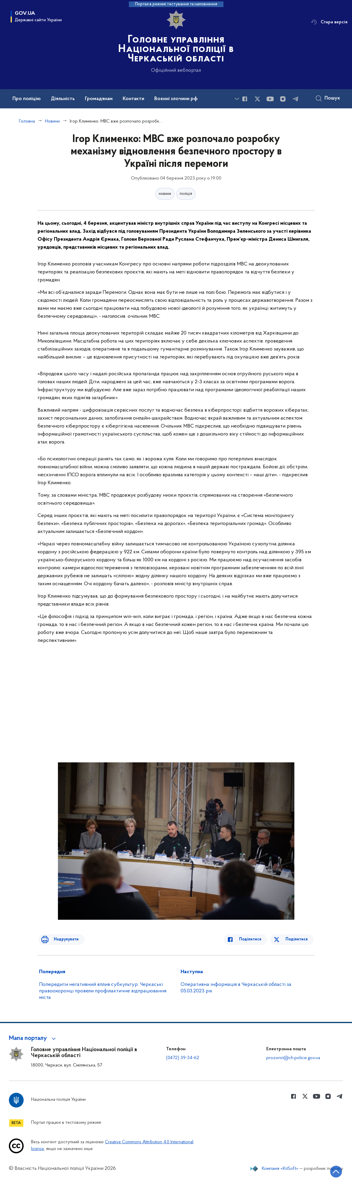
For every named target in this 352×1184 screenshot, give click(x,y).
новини (165, 194)
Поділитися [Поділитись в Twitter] (297, 939)
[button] (33, 1038)
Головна (27, 121)
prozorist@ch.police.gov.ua (293, 1058)
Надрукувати (61, 939)
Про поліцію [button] (26, 99)
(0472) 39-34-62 (182, 1058)
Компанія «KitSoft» (280, 1168)
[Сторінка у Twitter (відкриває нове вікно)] (257, 98)
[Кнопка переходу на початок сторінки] (330, 1171)
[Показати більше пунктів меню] (236, 98)
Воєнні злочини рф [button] (176, 99)
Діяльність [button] (63, 99)
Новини (52, 121)
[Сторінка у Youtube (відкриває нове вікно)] (270, 98)
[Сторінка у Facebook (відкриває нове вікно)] (244, 98)
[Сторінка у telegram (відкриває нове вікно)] (295, 98)
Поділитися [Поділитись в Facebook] (255, 939)
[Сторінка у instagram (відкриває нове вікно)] (282, 98)
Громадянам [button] (99, 99)
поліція (186, 194)
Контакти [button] (133, 99)
